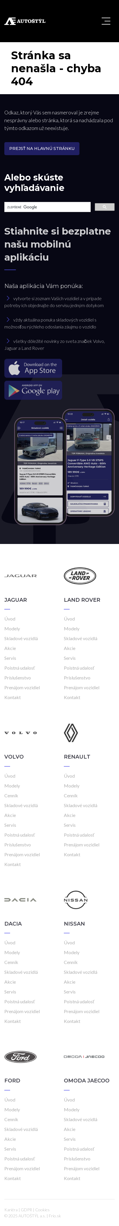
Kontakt (12, 697)
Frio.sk (55, 1215)
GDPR (26, 1209)
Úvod (9, 618)
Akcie (10, 648)
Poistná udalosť (19, 667)
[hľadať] (47, 207)
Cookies (42, 1209)
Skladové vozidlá (21, 638)
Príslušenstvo (17, 677)
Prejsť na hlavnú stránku (42, 148)
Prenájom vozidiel (22, 687)
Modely (12, 628)
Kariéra (11, 1209)
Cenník (11, 795)
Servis (10, 658)
